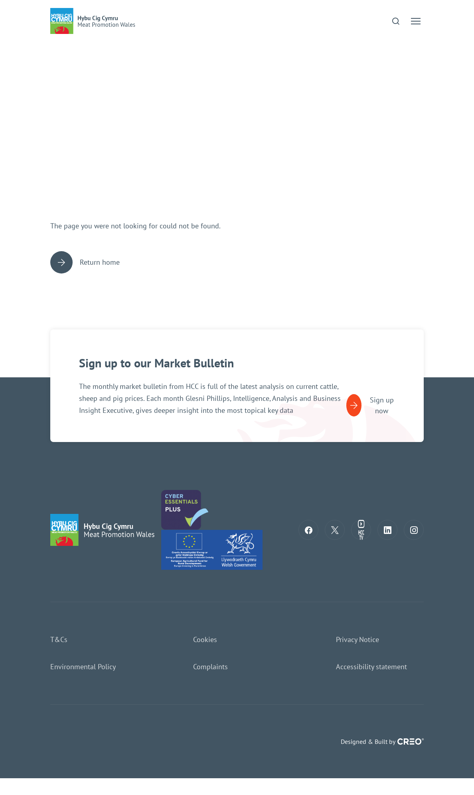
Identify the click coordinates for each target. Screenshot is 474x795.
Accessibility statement (371, 666)
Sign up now (370, 405)
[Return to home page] (104, 529)
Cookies (205, 639)
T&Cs (58, 639)
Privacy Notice (357, 639)
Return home (85, 262)
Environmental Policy (83, 666)
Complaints (210, 666)
